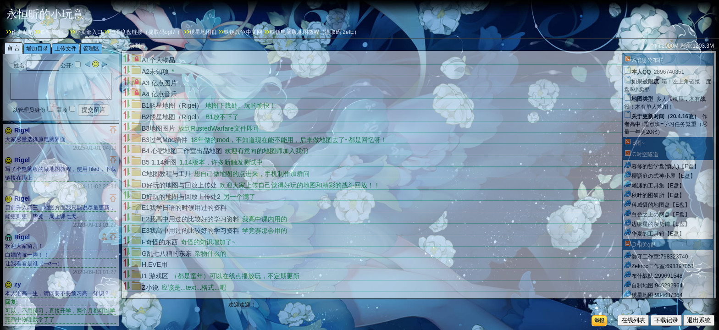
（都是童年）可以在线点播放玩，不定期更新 (235, 276)
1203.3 (700, 46)
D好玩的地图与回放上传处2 (181, 196)
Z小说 (150, 287)
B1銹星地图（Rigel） (172, 105)
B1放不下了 (222, 117)
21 (543, 301)
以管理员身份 (28, 110)
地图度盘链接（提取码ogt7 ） (146, 32)
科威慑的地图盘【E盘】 (660, 205)
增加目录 (566, 301)
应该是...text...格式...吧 (194, 287)
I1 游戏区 (155, 276)
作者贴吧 (22, 32)
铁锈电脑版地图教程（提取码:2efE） (315, 32)
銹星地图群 (203, 32)
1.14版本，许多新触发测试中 (220, 162)
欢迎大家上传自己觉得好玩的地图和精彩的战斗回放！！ (300, 185)
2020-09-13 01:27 (94, 225)
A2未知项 (155, 71)
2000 (668, 46)
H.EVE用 (154, 264)
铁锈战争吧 (54, 32)
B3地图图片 (158, 128)
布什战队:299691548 (656, 276)
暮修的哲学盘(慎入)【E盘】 (665, 166)
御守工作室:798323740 (659, 256)
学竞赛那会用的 (264, 230)
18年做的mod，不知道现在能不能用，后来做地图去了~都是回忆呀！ (288, 139)
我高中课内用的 (264, 219)
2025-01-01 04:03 (94, 148)
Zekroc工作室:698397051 (662, 266)
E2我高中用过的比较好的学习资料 (190, 219)
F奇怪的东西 (160, 242)
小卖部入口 (89, 32)
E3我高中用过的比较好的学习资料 (190, 230)
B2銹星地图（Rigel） (172, 117)
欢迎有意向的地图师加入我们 (266, 150)
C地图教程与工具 (166, 173)
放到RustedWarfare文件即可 (219, 128)
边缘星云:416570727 (656, 305)
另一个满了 (239, 196)
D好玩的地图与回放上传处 (179, 185)
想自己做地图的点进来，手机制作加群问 (252, 173)
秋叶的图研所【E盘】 (658, 195)
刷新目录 (601, 301)
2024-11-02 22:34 (94, 186)
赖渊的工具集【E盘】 (658, 185)
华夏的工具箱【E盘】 (658, 234)
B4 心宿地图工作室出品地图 (182, 150)
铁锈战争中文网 (243, 32)
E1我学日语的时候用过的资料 (184, 207)
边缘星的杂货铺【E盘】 (660, 224)
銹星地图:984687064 (656, 295)
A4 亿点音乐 (159, 94)
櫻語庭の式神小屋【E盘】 (663, 176)
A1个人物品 (158, 60)
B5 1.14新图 (159, 162)
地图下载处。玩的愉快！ (240, 105)
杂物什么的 (210, 253)
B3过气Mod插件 (165, 139)
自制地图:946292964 (656, 285)
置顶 (61, 110)
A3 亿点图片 (159, 83)
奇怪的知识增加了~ (208, 242)
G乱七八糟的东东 (167, 253)
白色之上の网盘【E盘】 (660, 214)
